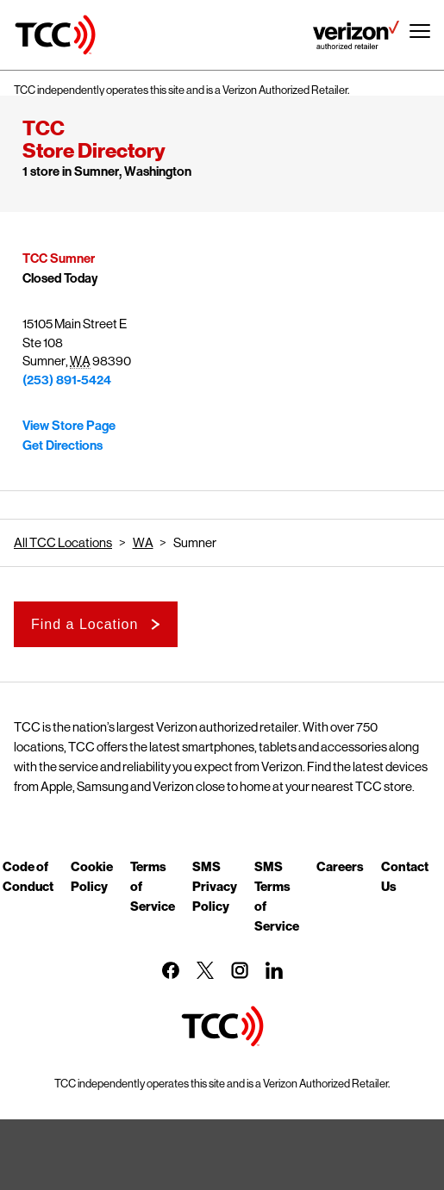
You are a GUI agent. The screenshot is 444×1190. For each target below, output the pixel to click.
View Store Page (69, 425)
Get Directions (62, 445)
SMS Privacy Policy (214, 885)
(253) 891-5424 (66, 380)
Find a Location (84, 624)
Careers (340, 866)
